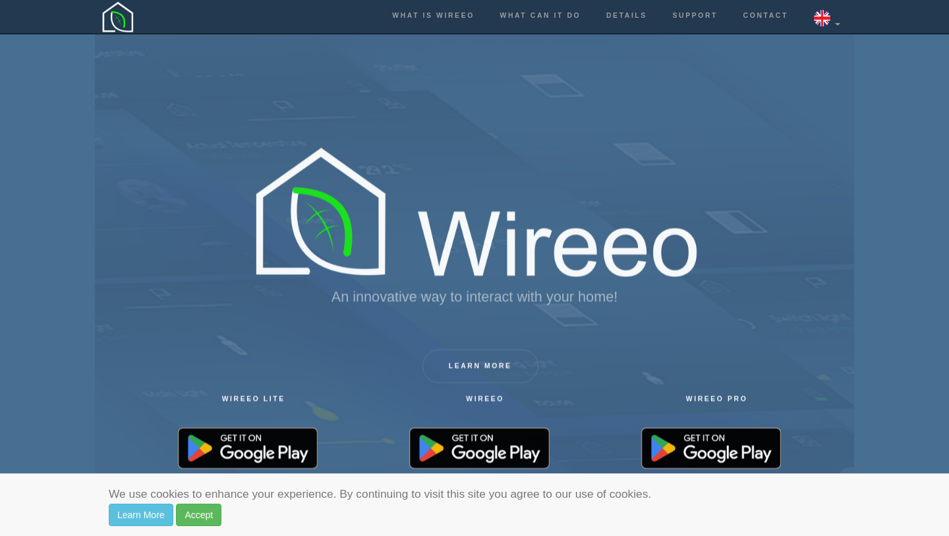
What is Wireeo (433, 15)
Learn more (480, 367)
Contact (765, 15)
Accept (199, 515)
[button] (827, 17)
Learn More (141, 515)
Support (695, 15)
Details (626, 15)
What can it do (540, 15)
